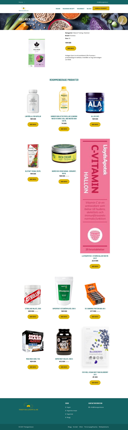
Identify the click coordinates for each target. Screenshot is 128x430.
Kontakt (75, 427)
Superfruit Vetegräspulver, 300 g (64, 308)
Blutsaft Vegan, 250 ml (33, 171)
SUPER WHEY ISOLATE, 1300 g (64, 359)
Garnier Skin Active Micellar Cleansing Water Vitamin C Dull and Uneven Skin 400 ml (64, 118)
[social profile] (24, 2)
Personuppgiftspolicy (90, 427)
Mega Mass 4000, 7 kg (33, 359)
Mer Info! (71, 48)
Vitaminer (87, 33)
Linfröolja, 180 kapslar (33, 116)
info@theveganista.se (102, 2)
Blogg (89, 9)
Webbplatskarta (104, 427)
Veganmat (80, 9)
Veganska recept (69, 9)
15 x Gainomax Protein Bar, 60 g (95, 308)
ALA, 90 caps (95, 116)
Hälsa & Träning (78, 33)
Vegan (58, 9)
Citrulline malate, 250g (33, 308)
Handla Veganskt (101, 8)
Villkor (81, 427)
